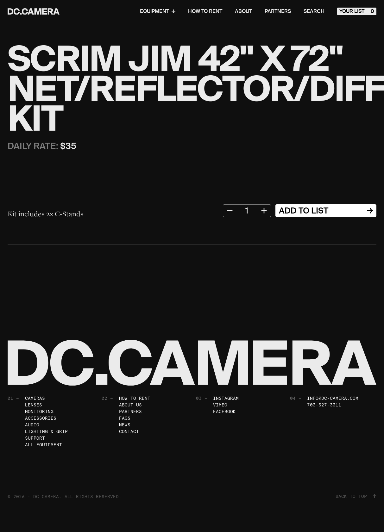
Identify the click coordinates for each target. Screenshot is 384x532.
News (124, 425)
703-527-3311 (324, 405)
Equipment (157, 11)
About (243, 11)
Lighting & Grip (46, 431)
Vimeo (220, 405)
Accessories (40, 418)
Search (314, 11)
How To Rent (205, 11)
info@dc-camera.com (332, 398)
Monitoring (39, 411)
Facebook (224, 411)
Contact (129, 431)
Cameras (35, 398)
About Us (130, 405)
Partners (278, 11)
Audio (32, 425)
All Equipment (43, 445)
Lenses (33, 405)
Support (35, 438)
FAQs (124, 418)
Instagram (226, 398)
